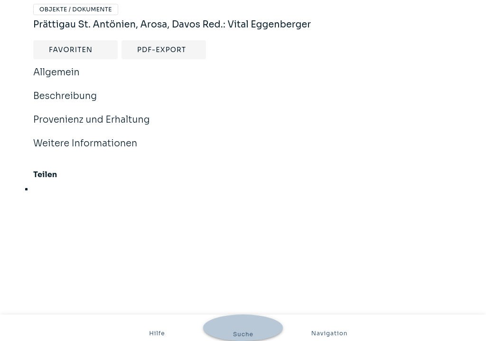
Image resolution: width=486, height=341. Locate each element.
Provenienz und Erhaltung (91, 126)
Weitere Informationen (85, 150)
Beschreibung (65, 102)
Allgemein (56, 78)
